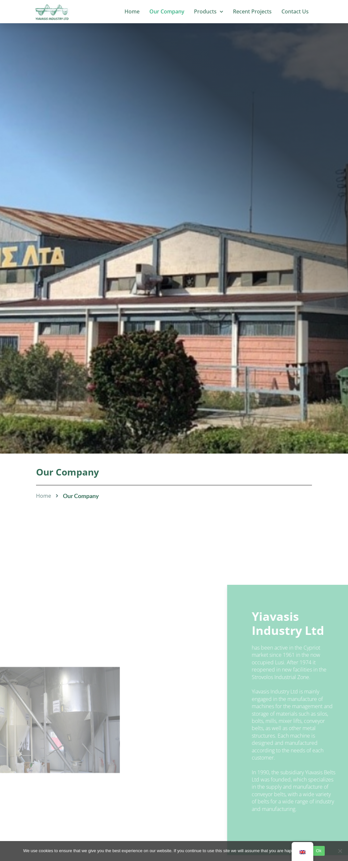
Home (132, 11)
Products (208, 12)
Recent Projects (252, 11)
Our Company (166, 11)
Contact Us (295, 11)
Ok (318, 850)
